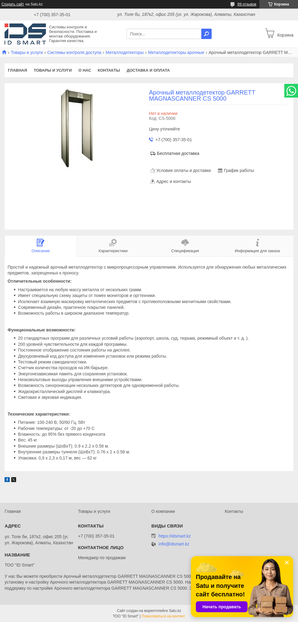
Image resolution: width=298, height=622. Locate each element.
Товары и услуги (27, 52)
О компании (163, 511)
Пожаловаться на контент (163, 616)
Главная (17, 70)
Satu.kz (175, 611)
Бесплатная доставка (178, 153)
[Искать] (206, 34)
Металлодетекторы (125, 52)
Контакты (109, 70)
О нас (84, 70)
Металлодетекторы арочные (176, 52)
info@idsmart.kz (174, 544)
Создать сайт (13, 4)
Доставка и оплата (148, 70)
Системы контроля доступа (74, 52)
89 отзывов (246, 4)
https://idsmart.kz (175, 536)
